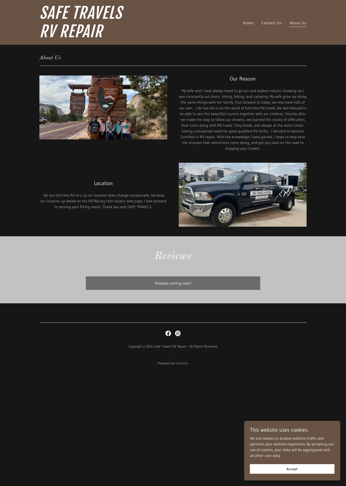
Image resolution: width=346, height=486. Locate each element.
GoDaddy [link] (181, 363)
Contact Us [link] (271, 22)
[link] (86, 35)
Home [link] (248, 22)
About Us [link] (298, 22)
